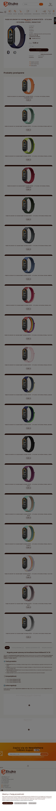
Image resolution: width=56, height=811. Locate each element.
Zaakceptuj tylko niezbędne (21, 803)
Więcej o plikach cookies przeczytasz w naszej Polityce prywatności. (17, 800)
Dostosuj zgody (32, 803)
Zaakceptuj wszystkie (7, 803)
